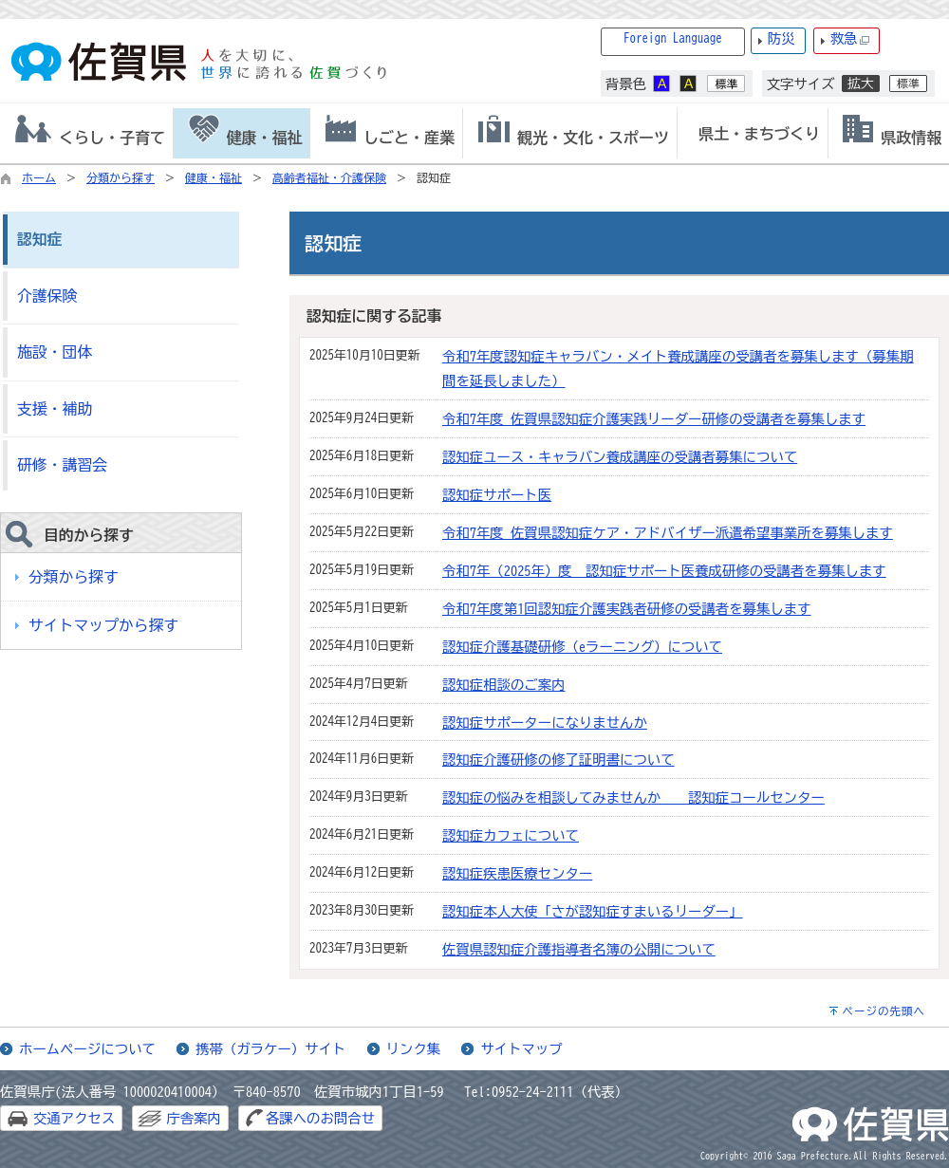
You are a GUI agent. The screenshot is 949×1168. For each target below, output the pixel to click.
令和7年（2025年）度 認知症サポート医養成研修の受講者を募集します (664, 571)
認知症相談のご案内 (504, 684)
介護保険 (47, 296)
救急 (850, 39)
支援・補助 (54, 409)
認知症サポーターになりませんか (544, 722)
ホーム (39, 177)
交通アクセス (74, 1118)
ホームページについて (87, 1049)
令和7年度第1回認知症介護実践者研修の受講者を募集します (626, 609)
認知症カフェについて (510, 835)
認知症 (39, 239)
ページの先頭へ (883, 1011)
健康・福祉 (213, 177)
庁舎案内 (193, 1118)
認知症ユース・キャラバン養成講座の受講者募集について (619, 457)
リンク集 (413, 1049)
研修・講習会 (62, 465)
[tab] (86, 133)
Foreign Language (672, 38)
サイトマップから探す (103, 625)
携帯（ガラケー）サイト (270, 1049)
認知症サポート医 (496, 495)
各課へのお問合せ (320, 1118)
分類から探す (120, 177)
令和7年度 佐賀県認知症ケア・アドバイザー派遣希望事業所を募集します (667, 533)
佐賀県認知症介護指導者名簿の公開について (579, 949)
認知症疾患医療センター (517, 873)
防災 (781, 38)
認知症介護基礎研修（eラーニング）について (582, 647)
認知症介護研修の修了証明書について (558, 759)
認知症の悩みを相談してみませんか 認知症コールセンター (633, 797)
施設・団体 (54, 352)
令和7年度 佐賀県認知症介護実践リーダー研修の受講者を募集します (653, 419)
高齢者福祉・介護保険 (329, 177)
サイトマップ (521, 1049)
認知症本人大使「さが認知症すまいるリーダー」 (592, 911)
